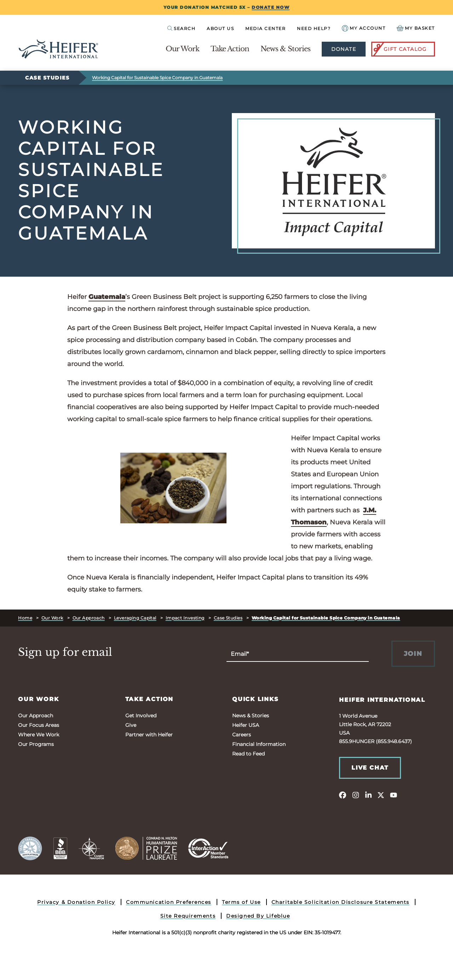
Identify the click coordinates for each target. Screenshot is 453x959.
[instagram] (355, 795)
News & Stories (285, 49)
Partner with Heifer (149, 734)
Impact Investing (185, 617)
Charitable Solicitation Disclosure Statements (340, 902)
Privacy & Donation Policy (76, 902)
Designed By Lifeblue (258, 916)
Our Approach (89, 617)
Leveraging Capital (135, 617)
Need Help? (314, 28)
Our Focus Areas (38, 725)
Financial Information (259, 744)
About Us (220, 28)
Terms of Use (241, 902)
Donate (343, 49)
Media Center (265, 28)
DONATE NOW (270, 7)
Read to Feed (248, 754)
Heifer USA (245, 725)
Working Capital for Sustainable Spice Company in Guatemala (157, 77)
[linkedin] (368, 795)
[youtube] (393, 795)
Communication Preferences (168, 902)
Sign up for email (65, 652)
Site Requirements (188, 916)
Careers (241, 734)
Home (25, 617)
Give (130, 725)
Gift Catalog (399, 49)
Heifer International (382, 699)
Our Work (182, 49)
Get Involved (140, 715)
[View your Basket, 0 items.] (416, 28)
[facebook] (342, 795)
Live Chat (369, 767)
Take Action (230, 49)
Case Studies (47, 78)
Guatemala (106, 297)
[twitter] (380, 795)
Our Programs (36, 744)
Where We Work (38, 734)
